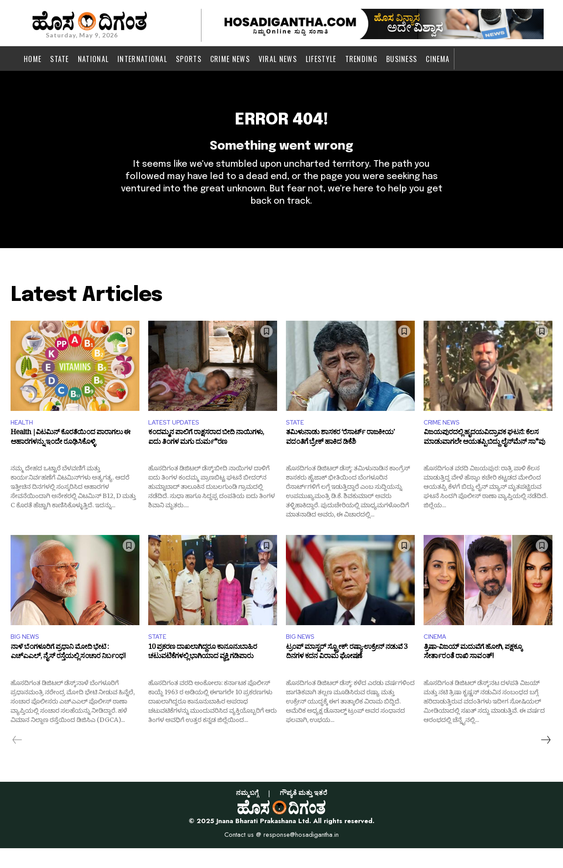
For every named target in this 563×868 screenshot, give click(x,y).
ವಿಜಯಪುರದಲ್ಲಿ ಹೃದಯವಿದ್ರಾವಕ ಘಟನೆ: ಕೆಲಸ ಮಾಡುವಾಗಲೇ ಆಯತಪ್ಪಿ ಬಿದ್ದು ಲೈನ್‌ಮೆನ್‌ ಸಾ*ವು (484, 457)
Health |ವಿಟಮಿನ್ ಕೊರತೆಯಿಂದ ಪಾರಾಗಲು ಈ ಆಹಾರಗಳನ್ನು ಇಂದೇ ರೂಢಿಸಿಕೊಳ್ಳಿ (70, 457)
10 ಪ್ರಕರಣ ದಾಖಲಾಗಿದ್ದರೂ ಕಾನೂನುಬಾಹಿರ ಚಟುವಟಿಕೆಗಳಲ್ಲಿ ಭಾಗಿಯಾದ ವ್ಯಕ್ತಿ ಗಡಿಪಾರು (202, 673)
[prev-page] (17, 759)
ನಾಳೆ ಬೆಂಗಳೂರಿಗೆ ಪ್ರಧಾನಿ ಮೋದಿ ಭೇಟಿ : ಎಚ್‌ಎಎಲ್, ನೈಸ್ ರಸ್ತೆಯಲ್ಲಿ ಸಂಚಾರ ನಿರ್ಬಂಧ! (68, 673)
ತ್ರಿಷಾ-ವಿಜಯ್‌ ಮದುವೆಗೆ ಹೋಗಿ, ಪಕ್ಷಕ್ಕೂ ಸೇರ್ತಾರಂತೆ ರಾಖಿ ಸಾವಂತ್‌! (473, 673)
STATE (296, 439)
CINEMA (436, 655)
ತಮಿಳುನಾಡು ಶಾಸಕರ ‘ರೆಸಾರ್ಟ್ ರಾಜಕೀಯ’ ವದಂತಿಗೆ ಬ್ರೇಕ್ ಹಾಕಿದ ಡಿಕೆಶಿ (340, 457)
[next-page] (545, 759)
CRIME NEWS (444, 439)
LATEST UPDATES (177, 439)
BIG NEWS (27, 655)
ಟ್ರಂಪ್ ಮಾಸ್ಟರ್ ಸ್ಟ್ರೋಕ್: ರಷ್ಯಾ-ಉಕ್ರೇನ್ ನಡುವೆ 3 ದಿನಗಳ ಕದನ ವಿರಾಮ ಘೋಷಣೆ (346, 673)
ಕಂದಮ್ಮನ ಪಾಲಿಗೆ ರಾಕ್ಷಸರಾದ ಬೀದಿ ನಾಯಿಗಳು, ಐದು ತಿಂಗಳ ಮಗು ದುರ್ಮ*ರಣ (206, 457)
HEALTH (24, 439)
